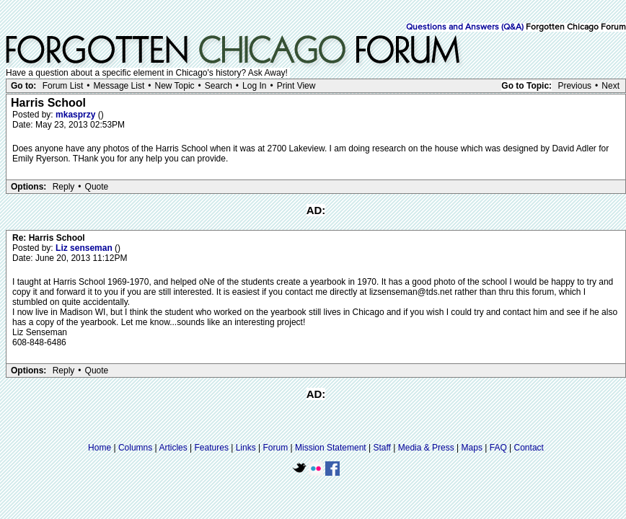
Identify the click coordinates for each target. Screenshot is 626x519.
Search (218, 86)
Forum (275, 448)
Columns (135, 448)
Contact (529, 448)
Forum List (63, 86)
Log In (254, 86)
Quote (97, 187)
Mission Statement (330, 448)
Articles (173, 448)
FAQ (498, 448)
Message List (119, 86)
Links (246, 448)
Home (99, 448)
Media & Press (426, 448)
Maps (472, 448)
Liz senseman (85, 248)
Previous (574, 86)
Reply (64, 187)
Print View (296, 86)
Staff (381, 448)
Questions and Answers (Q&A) (465, 27)
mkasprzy (77, 115)
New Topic (174, 86)
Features (212, 448)
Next (610, 86)
